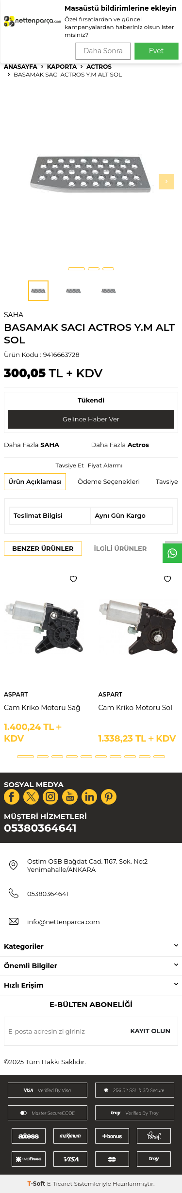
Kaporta (62, 66)
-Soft (37, 1183)
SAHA (13, 314)
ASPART (16, 694)
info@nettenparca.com (63, 922)
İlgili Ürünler (120, 548)
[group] (91, 173)
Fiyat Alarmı (105, 465)
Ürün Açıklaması (35, 481)
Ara (161, 39)
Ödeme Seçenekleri (109, 481)
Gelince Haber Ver (91, 419)
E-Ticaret (60, 1183)
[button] (76, 268)
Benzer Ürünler (43, 548)
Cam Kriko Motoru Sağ (42, 707)
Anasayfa (20, 66)
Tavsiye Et (69, 465)
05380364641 (40, 828)
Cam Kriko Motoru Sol (135, 707)
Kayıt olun (150, 1031)
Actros (99, 66)
